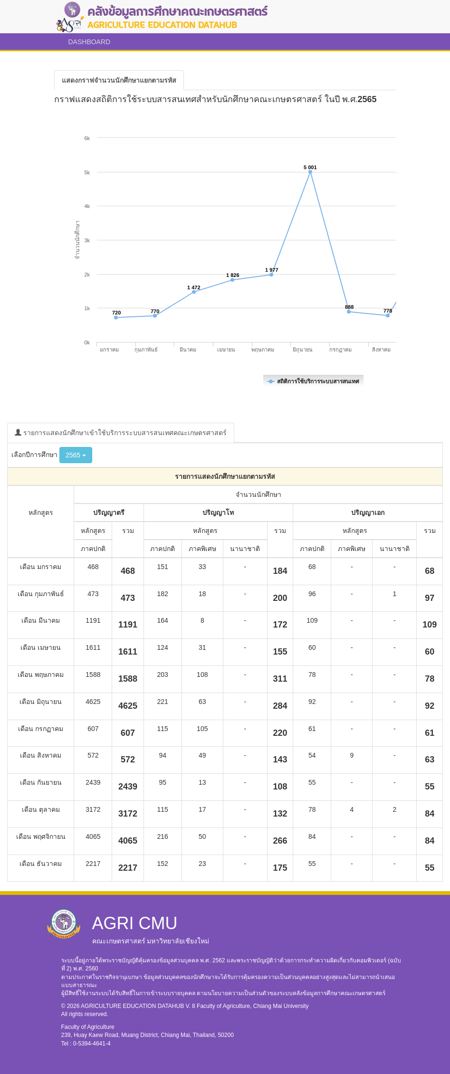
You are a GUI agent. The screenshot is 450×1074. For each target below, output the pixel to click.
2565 (76, 455)
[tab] (119, 80)
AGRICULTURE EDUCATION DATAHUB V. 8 (139, 1006)
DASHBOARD (89, 42)
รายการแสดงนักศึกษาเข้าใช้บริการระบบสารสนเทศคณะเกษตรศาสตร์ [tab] (121, 433)
